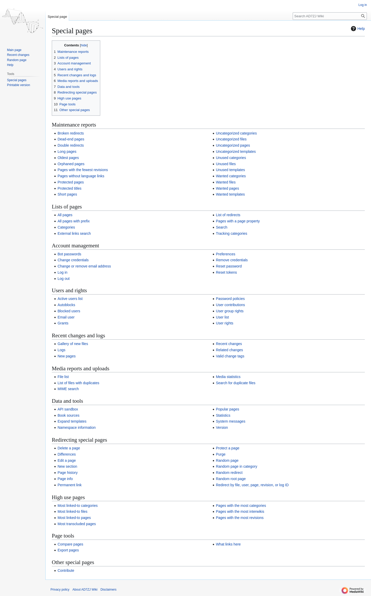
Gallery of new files (72, 344)
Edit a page (66, 460)
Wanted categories (231, 176)
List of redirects (228, 215)
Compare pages (70, 544)
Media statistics (228, 377)
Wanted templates (230, 194)
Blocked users (68, 311)
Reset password (229, 266)
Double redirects (70, 145)
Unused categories (231, 158)
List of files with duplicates (78, 383)
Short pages (67, 194)
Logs (61, 350)
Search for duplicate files (235, 383)
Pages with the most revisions (240, 518)
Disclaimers (108, 589)
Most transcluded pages (76, 524)
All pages (64, 215)
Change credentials (73, 260)
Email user (65, 317)
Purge (220, 454)
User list (222, 317)
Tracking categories (231, 233)
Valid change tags (230, 356)
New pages (66, 356)
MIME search (68, 389)
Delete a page (68, 448)
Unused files (226, 164)
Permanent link (69, 485)
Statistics (223, 415)
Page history (67, 473)
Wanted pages (227, 188)
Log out (63, 278)
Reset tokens (226, 272)
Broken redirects (70, 133)
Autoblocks (66, 305)
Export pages (68, 550)
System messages (230, 421)
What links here (228, 544)
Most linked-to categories (77, 505)
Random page (227, 460)
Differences (66, 454)
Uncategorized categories (236, 133)
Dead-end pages (70, 139)
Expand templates (71, 421)
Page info (65, 479)
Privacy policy (59, 589)
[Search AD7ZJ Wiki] (330, 16)
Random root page (231, 479)
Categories (66, 227)
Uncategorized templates (236, 151)
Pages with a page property (238, 221)
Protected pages (70, 182)
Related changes (229, 350)
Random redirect (229, 473)
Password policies (230, 299)
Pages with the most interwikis (240, 511)
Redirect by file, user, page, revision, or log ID (252, 485)
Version (222, 427)
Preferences (225, 254)
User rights (224, 323)
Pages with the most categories (241, 505)
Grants (62, 323)
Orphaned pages (70, 164)
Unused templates (230, 170)
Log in (62, 272)
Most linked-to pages (74, 518)
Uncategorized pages (233, 145)
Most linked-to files (72, 511)
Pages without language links (80, 176)
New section (67, 466)
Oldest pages (68, 158)
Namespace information (76, 427)
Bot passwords (69, 254)
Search (221, 227)
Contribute (65, 570)
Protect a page (227, 448)
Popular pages (227, 409)
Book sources (68, 415)
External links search (74, 233)
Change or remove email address (84, 266)
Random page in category (236, 466)
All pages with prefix (73, 221)
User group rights (229, 311)
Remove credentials (232, 260)
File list (63, 377)
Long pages (66, 151)
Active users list (69, 299)
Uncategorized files (231, 139)
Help (357, 28)
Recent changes (229, 344)
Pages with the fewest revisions (82, 170)
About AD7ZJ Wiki (84, 589)
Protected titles (69, 188)
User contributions (230, 305)
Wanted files (226, 182)
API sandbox (67, 409)
